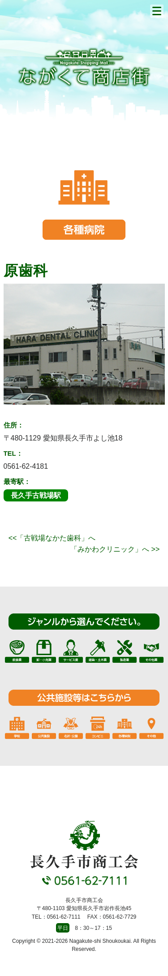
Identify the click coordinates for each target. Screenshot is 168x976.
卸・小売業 (44, 651)
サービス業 (71, 651)
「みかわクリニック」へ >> (114, 549)
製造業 (124, 651)
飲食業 (17, 651)
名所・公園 (71, 727)
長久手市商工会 (84, 67)
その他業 (151, 651)
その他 (151, 727)
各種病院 (124, 727)
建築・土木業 (98, 651)
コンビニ (98, 727)
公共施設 (44, 727)
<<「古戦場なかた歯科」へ (52, 538)
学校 (17, 727)
